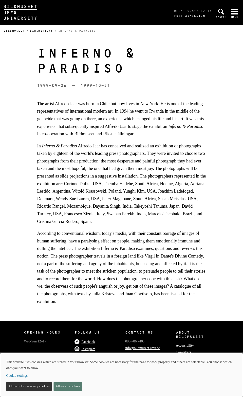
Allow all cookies (68, 386)
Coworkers (183, 352)
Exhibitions (41, 30)
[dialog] (121, 375)
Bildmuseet (14, 30)
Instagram (85, 349)
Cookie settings (17, 375)
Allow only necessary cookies (29, 386)
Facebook (85, 342)
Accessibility (185, 345)
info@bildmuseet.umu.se (142, 348)
